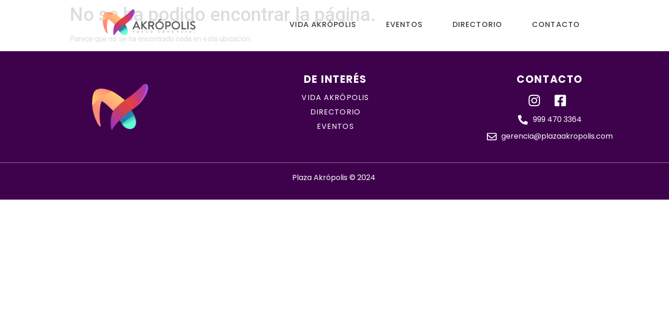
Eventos (404, 24)
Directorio (477, 24)
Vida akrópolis (335, 97)
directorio (335, 112)
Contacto (556, 24)
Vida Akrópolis (322, 24)
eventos (335, 126)
